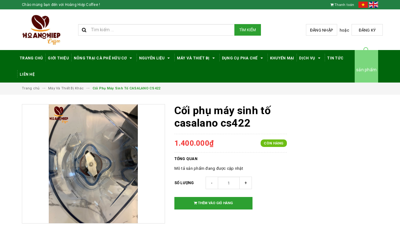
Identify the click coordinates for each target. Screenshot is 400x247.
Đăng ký (367, 30)
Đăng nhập (321, 30)
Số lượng (184, 183)
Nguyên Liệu (155, 58)
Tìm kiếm (247, 30)
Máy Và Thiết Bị (197, 58)
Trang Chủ (31, 58)
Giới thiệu (58, 58)
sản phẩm (366, 69)
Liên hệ (27, 74)
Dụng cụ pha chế (243, 58)
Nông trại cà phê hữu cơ (104, 58)
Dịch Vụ (310, 58)
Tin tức (335, 58)
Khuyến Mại (282, 58)
